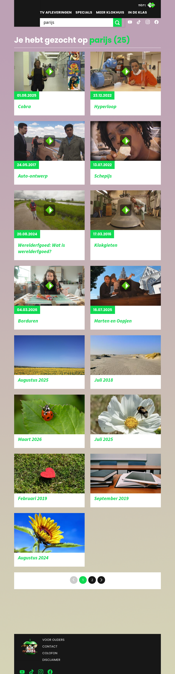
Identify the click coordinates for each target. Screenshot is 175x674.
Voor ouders (53, 640)
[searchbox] (78, 22)
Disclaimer (51, 660)
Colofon (50, 653)
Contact (50, 646)
